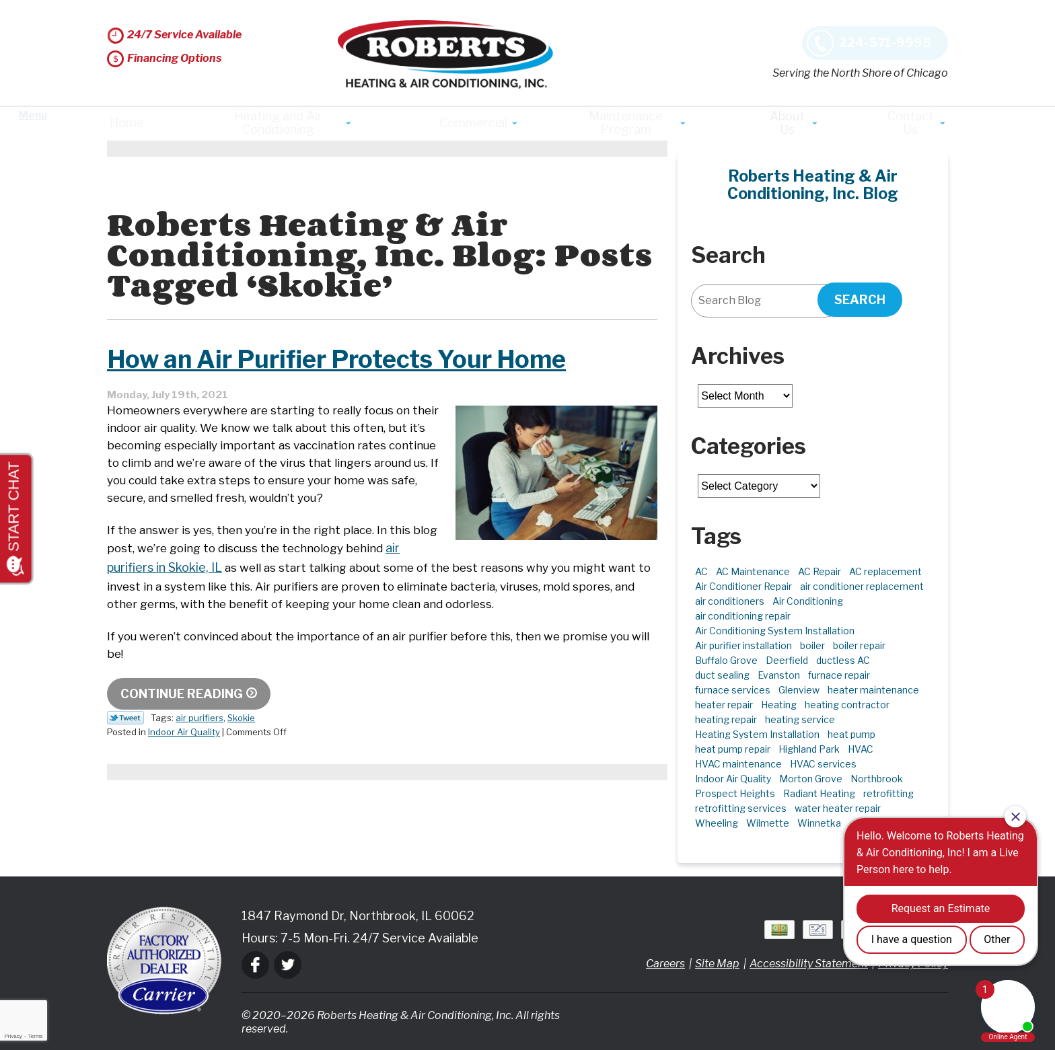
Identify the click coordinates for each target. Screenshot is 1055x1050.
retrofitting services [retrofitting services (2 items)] (741, 808)
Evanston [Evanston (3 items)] (779, 675)
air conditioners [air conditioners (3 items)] (729, 601)
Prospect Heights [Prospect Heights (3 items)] (735, 793)
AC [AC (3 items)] (701, 571)
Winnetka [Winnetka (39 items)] (819, 823)
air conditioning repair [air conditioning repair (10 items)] (743, 616)
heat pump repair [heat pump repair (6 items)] (732, 749)
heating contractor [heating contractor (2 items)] (847, 704)
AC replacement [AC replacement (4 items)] (885, 571)
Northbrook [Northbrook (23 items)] (876, 778)
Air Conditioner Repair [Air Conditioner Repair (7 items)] (743, 586)
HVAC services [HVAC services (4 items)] (823, 764)
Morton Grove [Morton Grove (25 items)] (810, 778)
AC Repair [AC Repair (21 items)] (819, 571)
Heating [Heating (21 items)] (779, 704)
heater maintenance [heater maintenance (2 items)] (873, 690)
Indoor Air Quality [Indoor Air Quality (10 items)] (733, 778)
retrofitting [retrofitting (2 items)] (888, 793)
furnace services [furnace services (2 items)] (732, 690)
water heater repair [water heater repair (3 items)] (838, 808)
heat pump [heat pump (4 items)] (851, 734)
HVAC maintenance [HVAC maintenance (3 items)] (738, 764)
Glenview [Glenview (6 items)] (799, 690)
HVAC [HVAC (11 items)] (860, 749)
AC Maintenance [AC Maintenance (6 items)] (753, 571)
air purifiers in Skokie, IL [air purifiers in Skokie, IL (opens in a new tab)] (491, 586)
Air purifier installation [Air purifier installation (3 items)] (743, 645)
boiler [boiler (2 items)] (812, 645)
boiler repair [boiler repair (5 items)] (859, 645)
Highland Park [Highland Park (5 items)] (809, 749)
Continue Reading (181, 742)
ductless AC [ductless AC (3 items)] (843, 660)
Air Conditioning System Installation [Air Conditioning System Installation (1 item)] (774, 630)
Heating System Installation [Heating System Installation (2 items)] (757, 734)
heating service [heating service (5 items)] (800, 719)
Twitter (287, 965)
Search (859, 300)
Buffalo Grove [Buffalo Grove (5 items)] (726, 660)
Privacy (13, 1036)
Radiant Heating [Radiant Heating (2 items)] (819, 793)
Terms (35, 1036)
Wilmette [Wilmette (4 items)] (767, 823)
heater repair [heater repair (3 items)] (724, 704)
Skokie (241, 765)
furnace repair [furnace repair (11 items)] (839, 675)
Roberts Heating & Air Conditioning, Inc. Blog (812, 185)
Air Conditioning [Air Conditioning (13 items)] (807, 601)
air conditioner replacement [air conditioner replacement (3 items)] (862, 586)
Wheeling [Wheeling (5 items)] (716, 823)
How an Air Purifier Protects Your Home (336, 382)
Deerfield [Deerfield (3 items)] (787, 660)
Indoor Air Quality (184, 779)
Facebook (255, 965)
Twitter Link (125, 765)
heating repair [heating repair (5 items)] (726, 719)
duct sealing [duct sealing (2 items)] (722, 675)
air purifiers (199, 765)
